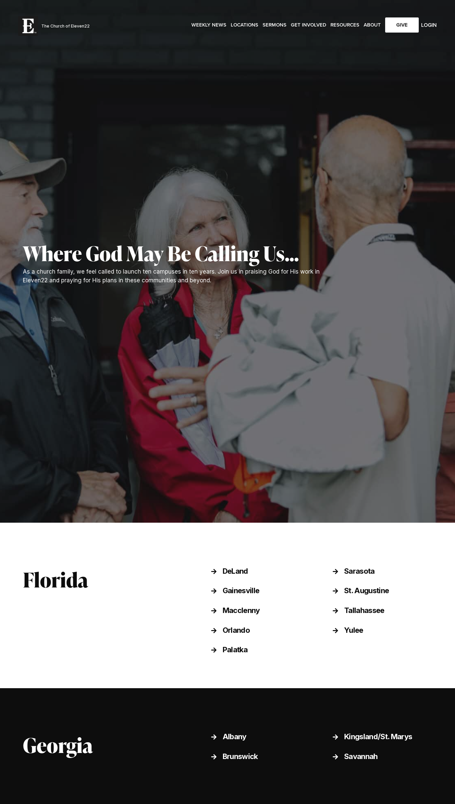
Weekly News (208, 25)
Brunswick (240, 756)
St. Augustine (366, 590)
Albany (234, 736)
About (372, 25)
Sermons (274, 25)
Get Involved (308, 25)
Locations (244, 25)
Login (429, 25)
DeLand (235, 571)
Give (402, 25)
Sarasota (359, 571)
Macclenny (241, 610)
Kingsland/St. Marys (378, 736)
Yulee (353, 630)
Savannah (361, 756)
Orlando (236, 630)
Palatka (235, 649)
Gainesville (241, 590)
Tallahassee (364, 610)
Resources (344, 25)
